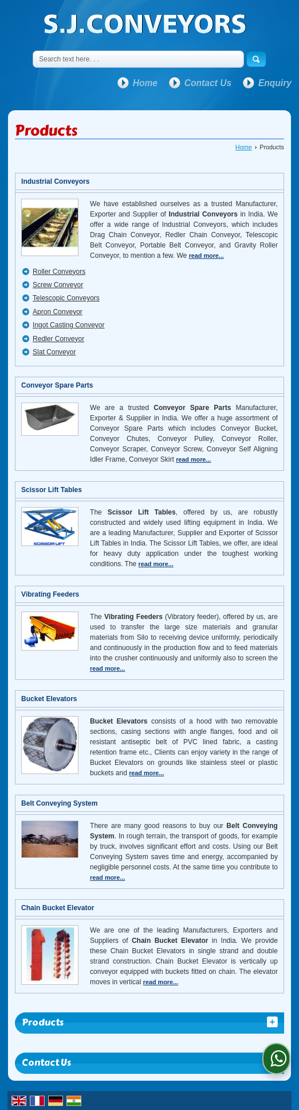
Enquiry (275, 83)
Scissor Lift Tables (51, 490)
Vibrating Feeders (50, 594)
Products (43, 1022)
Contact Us (207, 83)
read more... (206, 255)
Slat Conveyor (54, 352)
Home (145, 83)
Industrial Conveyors (55, 181)
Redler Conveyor (58, 339)
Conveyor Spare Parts (57, 385)
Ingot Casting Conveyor (68, 325)
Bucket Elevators (49, 699)
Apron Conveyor (57, 312)
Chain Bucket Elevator (57, 908)
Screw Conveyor (58, 285)
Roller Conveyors (59, 272)
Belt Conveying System (59, 803)
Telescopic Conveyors (66, 298)
